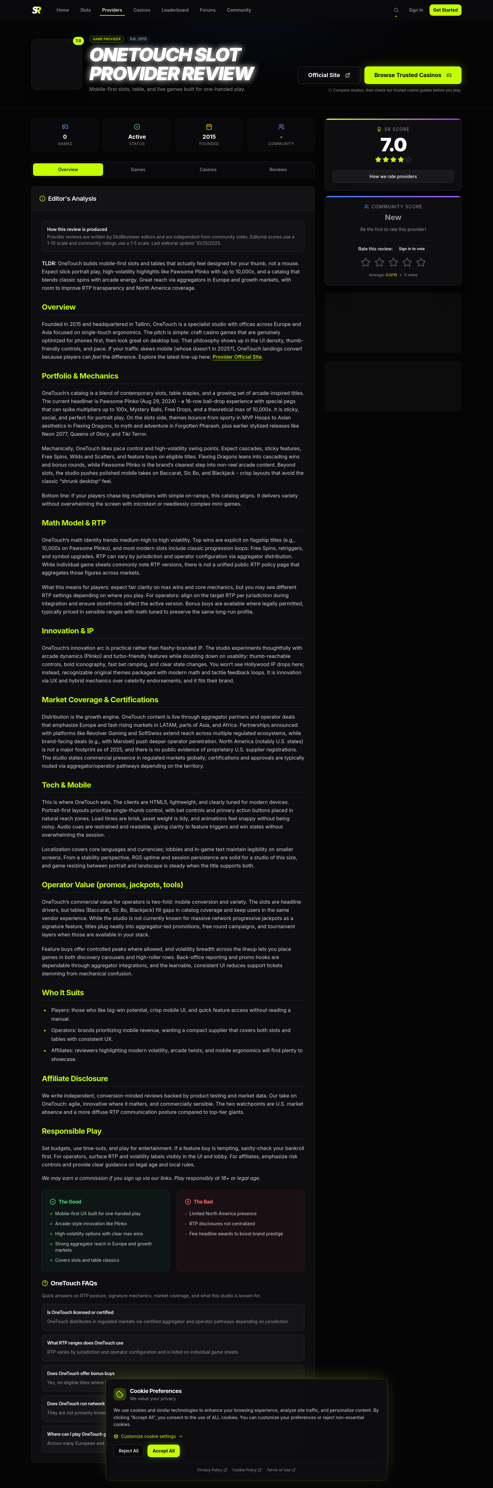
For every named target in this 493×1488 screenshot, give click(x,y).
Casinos (142, 10)
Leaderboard (175, 10)
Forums (208, 10)
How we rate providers (393, 176)
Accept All (163, 1450)
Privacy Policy (212, 1470)
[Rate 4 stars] (407, 262)
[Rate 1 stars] (365, 262)
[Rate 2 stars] (379, 262)
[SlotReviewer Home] (36, 10)
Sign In (416, 10)
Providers (112, 11)
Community (239, 10)
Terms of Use (281, 1470)
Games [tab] (138, 169)
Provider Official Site (237, 357)
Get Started (445, 10)
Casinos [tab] (208, 169)
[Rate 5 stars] (421, 262)
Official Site (329, 75)
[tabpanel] (173, 824)
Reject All (128, 1450)
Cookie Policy (247, 1470)
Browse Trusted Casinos (412, 75)
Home (63, 10)
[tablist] (173, 169)
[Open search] (396, 10)
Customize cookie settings (148, 1436)
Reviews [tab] (278, 169)
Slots (85, 10)
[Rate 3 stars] (393, 262)
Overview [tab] (68, 169)
